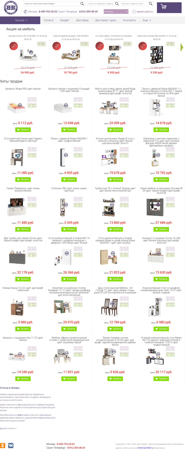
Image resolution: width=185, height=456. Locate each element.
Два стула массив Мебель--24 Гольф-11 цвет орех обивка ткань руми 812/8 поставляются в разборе (115, 290)
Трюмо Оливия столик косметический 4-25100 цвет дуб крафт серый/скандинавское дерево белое (115, 341)
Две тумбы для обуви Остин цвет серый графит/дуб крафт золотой (23, 239)
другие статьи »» (8, 428)
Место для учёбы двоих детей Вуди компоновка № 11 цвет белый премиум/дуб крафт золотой (115, 91)
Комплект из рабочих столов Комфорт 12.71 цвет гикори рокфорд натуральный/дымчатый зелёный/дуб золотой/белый (69, 291)
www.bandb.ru (145, 447)
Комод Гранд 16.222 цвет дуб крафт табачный (23, 289)
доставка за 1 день (41, 43)
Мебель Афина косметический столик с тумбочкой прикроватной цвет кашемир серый (69, 340)
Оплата (48, 20)
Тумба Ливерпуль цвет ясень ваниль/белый (23, 189)
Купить (25, 129)
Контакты (129, 20)
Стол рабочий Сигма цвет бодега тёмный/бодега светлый (23, 139)
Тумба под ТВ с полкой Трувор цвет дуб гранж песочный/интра (115, 189)
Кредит (64, 20)
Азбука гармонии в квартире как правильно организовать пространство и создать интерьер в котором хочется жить (25, 397)
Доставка (82, 20)
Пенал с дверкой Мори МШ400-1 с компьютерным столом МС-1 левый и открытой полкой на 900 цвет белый (161, 92)
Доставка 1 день (105, 20)
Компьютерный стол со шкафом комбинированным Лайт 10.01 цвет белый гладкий (161, 290)
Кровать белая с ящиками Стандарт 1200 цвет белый (69, 90)
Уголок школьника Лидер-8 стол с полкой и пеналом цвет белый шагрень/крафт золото (115, 141)
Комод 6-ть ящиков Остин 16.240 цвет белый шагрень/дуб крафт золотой (161, 240)
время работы (145, 11)
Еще (145, 20)
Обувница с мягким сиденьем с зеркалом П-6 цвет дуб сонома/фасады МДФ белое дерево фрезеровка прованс (161, 142)
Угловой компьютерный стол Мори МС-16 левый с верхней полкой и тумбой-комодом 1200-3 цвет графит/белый (161, 341)
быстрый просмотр (32, 99)
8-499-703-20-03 (48, 11)
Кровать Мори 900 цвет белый (23, 88)
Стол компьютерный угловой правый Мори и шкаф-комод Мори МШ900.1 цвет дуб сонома (115, 240)
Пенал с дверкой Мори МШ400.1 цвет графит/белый (69, 139)
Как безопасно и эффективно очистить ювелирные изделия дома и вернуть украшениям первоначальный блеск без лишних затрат (27, 418)
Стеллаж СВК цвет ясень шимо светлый (69, 189)
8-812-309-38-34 (88, 11)
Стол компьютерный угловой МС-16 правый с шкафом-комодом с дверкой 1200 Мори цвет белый (69, 240)
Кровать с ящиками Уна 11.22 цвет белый (23, 339)
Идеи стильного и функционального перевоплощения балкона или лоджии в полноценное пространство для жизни (27, 407)
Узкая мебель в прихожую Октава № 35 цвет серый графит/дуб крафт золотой (161, 190)
